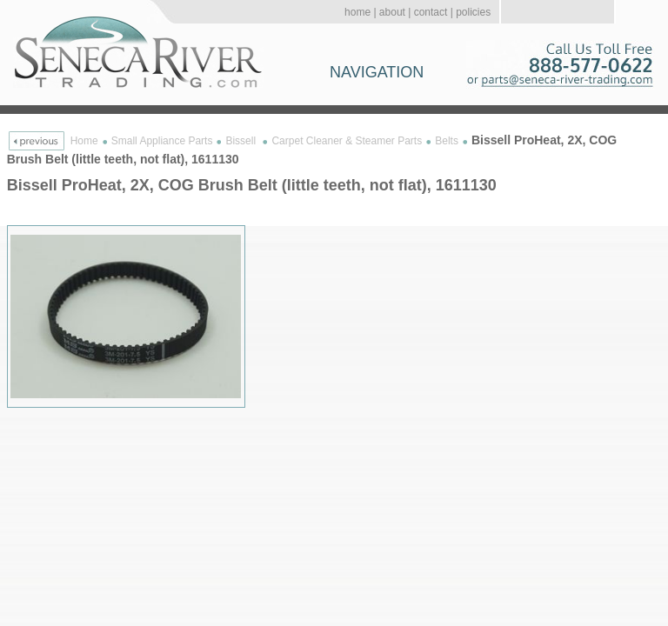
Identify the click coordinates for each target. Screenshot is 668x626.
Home (84, 141)
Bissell (241, 141)
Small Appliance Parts (162, 141)
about (392, 12)
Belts (446, 141)
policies (473, 12)
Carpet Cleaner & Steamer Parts (346, 141)
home (357, 12)
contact (431, 12)
